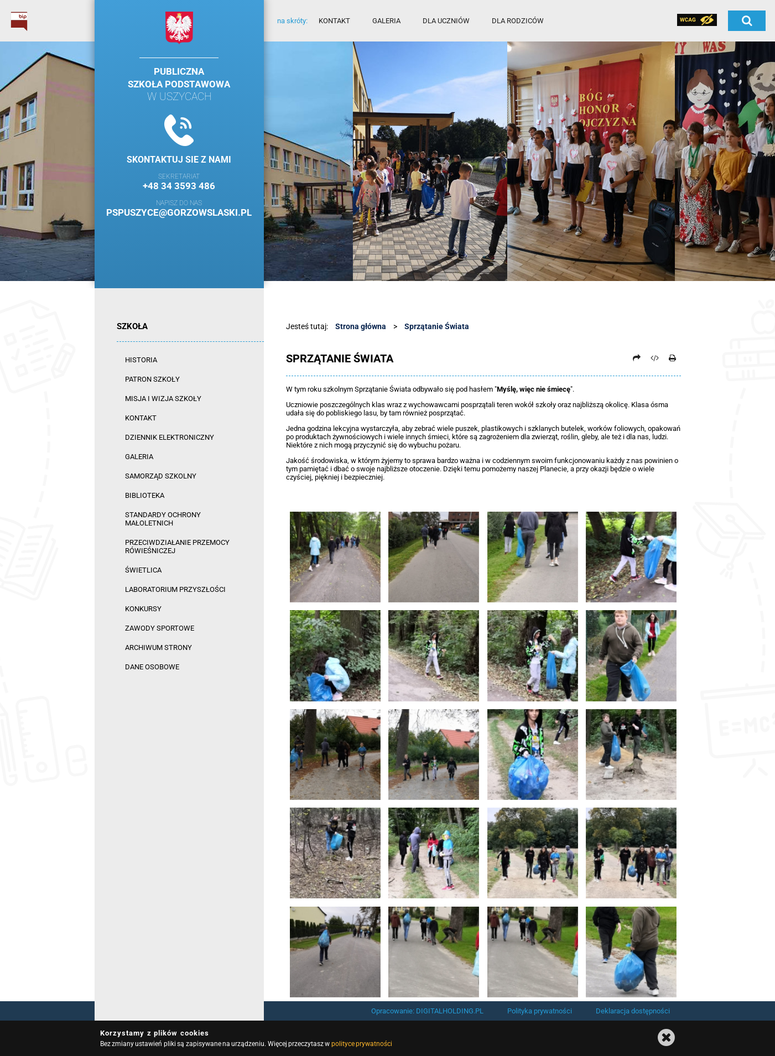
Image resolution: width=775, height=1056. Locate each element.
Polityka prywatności (539, 1011)
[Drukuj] (672, 358)
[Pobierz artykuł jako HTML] (654, 358)
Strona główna (360, 326)
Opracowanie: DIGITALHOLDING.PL (427, 1011)
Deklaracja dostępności (633, 1011)
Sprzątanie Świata (436, 326)
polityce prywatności (361, 1044)
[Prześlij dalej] (637, 358)
